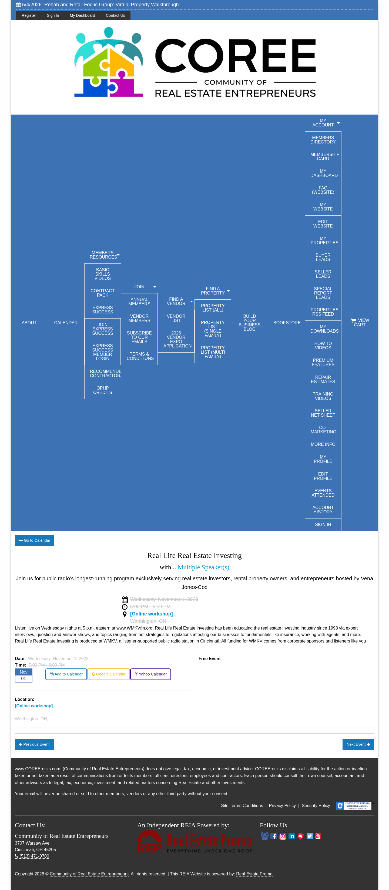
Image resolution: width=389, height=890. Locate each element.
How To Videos (323, 345)
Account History (323, 509)
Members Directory (323, 139)
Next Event (358, 744)
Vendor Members (139, 318)
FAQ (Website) (323, 190)
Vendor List (176, 318)
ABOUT (29, 322)
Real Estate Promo (254, 874)
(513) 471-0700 (32, 856)
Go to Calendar (34, 540)
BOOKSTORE (287, 322)
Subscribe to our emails (139, 337)
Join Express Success (102, 329)
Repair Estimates (323, 379)
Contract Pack (103, 293)
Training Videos (323, 396)
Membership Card (325, 156)
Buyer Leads (323, 257)
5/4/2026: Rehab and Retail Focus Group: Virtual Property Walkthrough (97, 4)
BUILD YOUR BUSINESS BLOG (250, 323)
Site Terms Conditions (242, 805)
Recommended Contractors (105, 373)
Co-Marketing (323, 429)
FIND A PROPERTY (213, 290)
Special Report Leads (323, 293)
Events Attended (322, 493)
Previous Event (34, 744)
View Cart (359, 322)
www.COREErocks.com (37, 769)
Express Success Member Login (102, 352)
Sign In (53, 15)
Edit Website (323, 223)
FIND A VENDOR (176, 301)
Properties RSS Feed (324, 311)
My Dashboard (82, 15)
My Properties (324, 240)
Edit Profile (323, 476)
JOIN (139, 287)
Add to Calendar (66, 674)
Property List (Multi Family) (213, 352)
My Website (323, 206)
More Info (323, 444)
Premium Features (323, 362)
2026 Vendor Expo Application (177, 339)
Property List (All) (213, 307)
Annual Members (139, 301)
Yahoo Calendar (151, 674)
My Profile (323, 459)
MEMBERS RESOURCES (103, 254)
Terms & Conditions (140, 356)
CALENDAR (66, 322)
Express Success (102, 309)
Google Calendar (109, 674)
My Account (323, 122)
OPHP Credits (102, 390)
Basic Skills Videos (103, 274)
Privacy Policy (282, 805)
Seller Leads (323, 274)
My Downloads (324, 328)
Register (29, 15)
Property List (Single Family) (213, 329)
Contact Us (115, 15)
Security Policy (316, 805)
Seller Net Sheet (323, 413)
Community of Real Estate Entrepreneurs (89, 874)
